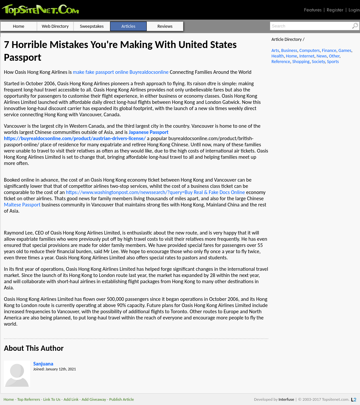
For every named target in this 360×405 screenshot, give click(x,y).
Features (312, 10)
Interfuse (286, 399)
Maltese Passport (22, 205)
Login (354, 10)
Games (344, 50)
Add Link (71, 399)
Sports (333, 61)
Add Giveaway (94, 399)
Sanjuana (43, 364)
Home (291, 56)
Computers (309, 50)
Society (318, 61)
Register (335, 10)
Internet (306, 56)
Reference (280, 61)
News (322, 56)
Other (334, 56)
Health (277, 56)
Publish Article (121, 399)
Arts (275, 50)
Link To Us (51, 399)
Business (289, 50)
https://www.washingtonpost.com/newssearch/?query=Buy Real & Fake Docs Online (155, 192)
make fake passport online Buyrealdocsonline (121, 72)
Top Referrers (28, 399)
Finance (329, 50)
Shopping (301, 61)
